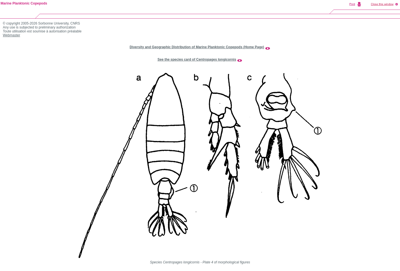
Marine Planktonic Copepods (24, 3)
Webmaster (11, 35)
